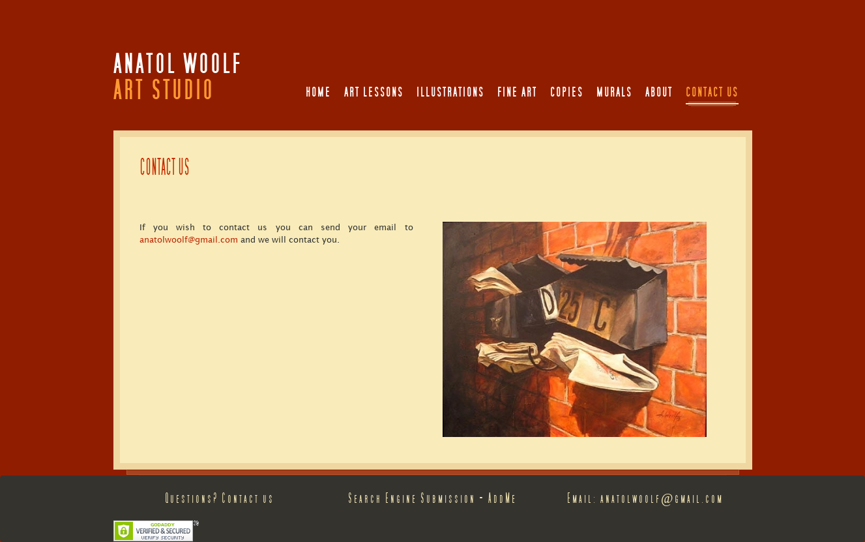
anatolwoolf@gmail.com (188, 240)
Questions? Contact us (219, 498)
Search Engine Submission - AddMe (432, 498)
